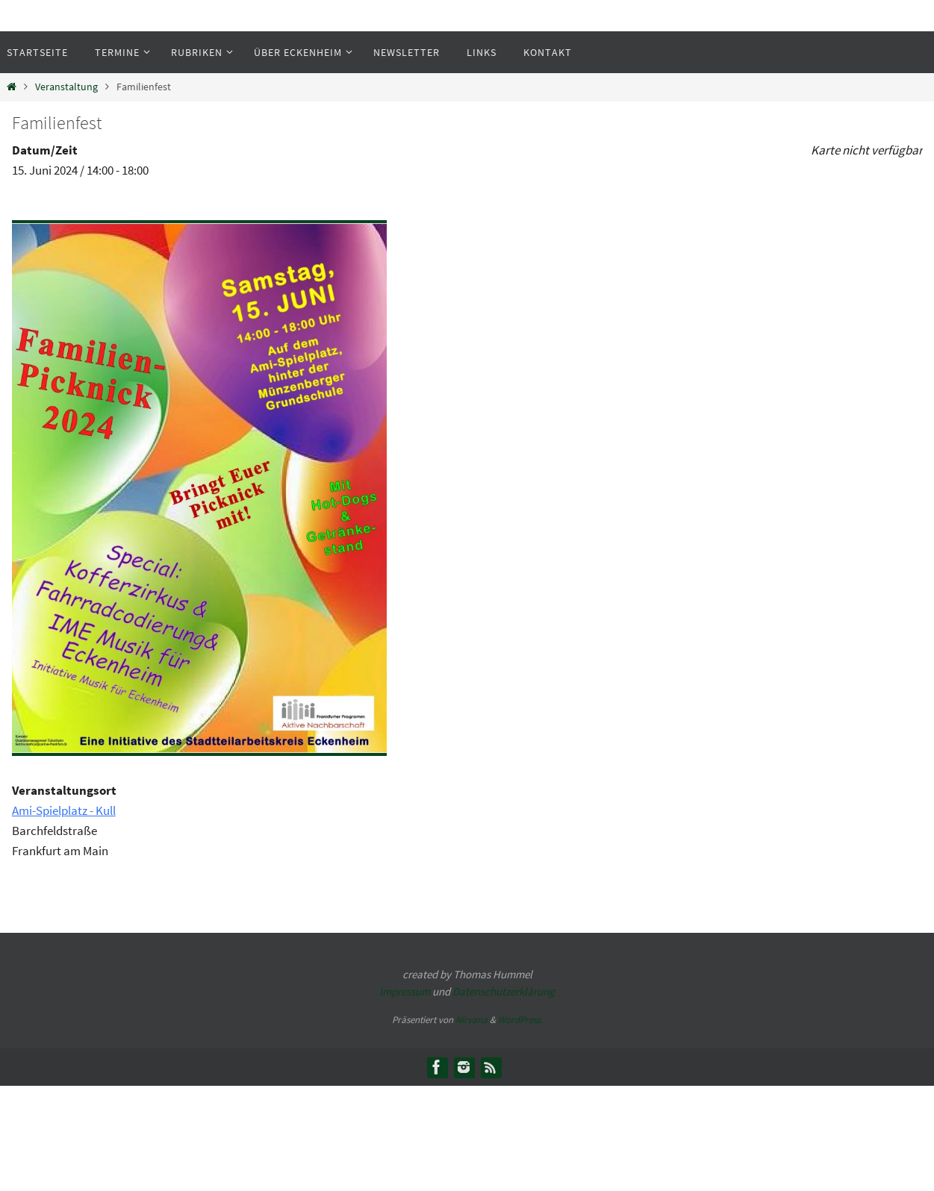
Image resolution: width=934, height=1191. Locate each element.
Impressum (404, 991)
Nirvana (471, 1019)
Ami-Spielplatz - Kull (64, 810)
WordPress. (520, 1019)
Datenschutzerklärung (503, 991)
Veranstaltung (66, 87)
